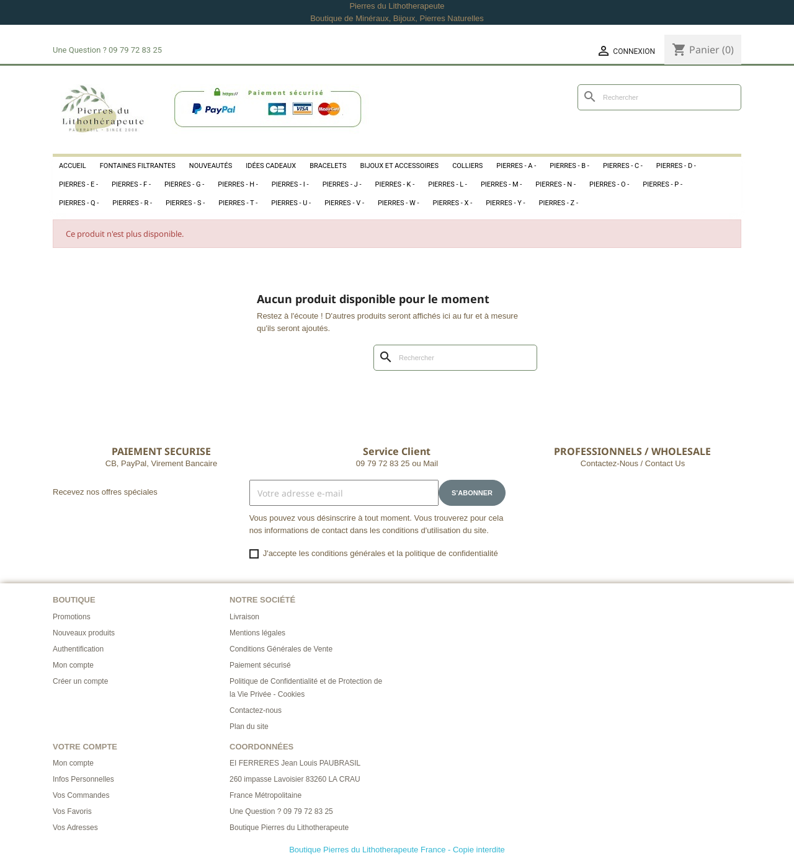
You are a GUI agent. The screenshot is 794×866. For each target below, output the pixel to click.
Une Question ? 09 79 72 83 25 (281, 811)
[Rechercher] (659, 97)
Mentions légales (257, 633)
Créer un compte (80, 681)
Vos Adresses (75, 827)
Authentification (78, 649)
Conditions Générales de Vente (281, 649)
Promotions (72, 616)
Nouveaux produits (84, 633)
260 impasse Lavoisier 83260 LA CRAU (295, 779)
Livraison (244, 616)
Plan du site (249, 726)
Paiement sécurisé (260, 665)
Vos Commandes (81, 795)
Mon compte (73, 665)
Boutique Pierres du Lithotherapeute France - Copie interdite (397, 849)
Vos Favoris (72, 811)
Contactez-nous (256, 710)
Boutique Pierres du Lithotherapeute (289, 827)
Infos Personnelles (83, 779)
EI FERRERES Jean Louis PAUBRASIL (295, 763)
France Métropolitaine (265, 795)
